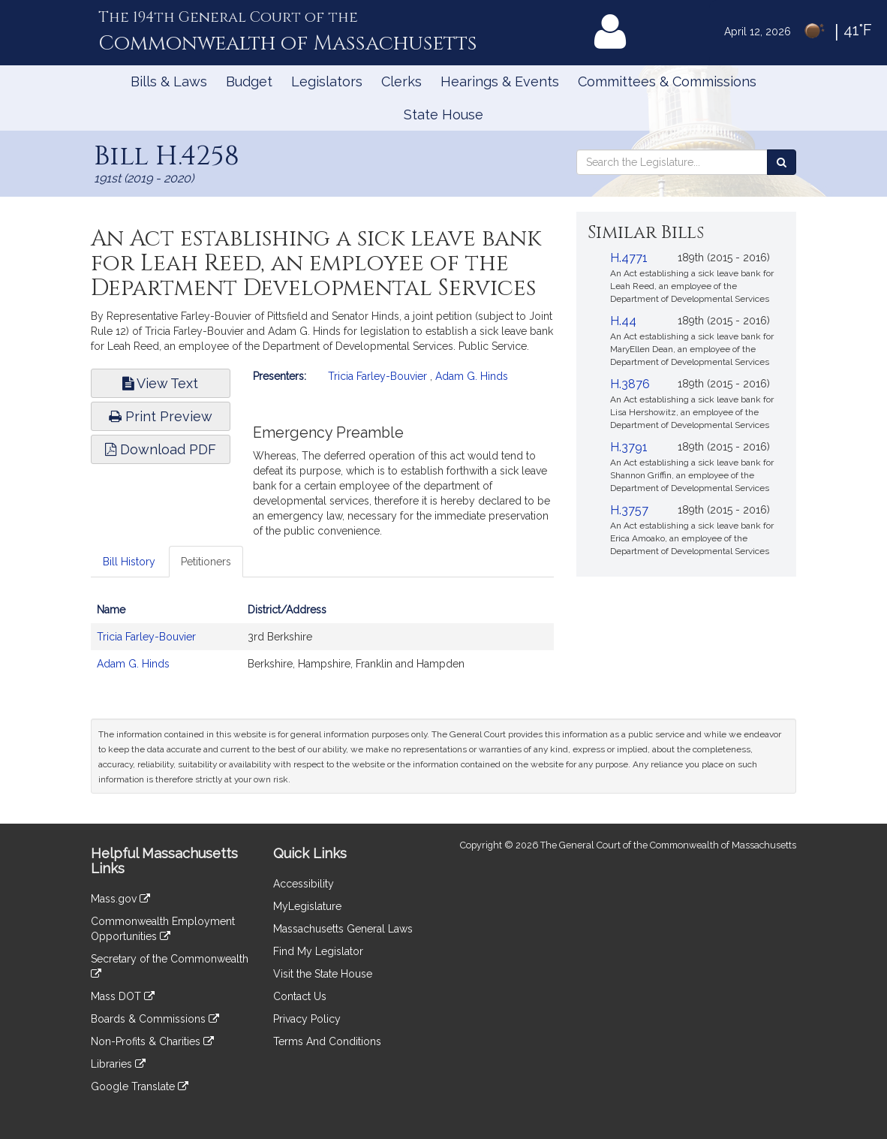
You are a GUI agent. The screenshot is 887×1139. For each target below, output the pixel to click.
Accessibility (303, 884)
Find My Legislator (318, 951)
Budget (249, 81)
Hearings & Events (499, 81)
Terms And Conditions (327, 1041)
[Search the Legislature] (781, 162)
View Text (160, 383)
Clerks (401, 81)
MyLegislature (307, 906)
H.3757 (629, 510)
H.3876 (630, 384)
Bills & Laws (169, 81)
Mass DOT (123, 996)
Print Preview (160, 416)
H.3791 (629, 447)
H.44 (623, 321)
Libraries (118, 1064)
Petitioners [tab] (206, 562)
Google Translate (139, 1086)
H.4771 (629, 258)
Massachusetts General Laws (343, 929)
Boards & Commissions (155, 1019)
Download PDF (160, 449)
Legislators (326, 81)
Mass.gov (120, 899)
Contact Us (299, 996)
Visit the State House (322, 974)
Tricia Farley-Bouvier (377, 376)
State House (443, 114)
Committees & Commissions (667, 81)
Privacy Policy (307, 1019)
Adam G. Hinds (471, 376)
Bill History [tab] (129, 562)
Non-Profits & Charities (152, 1041)
